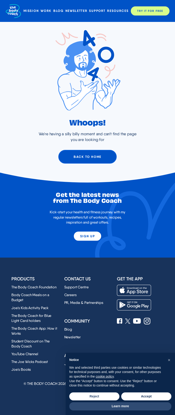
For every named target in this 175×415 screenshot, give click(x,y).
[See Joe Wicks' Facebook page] (119, 321)
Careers (70, 295)
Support (97, 11)
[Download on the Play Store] (134, 305)
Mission (31, 11)
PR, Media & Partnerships (83, 302)
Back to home (87, 157)
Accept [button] (146, 396)
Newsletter (76, 11)
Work (46, 11)
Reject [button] (94, 396)
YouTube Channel (24, 354)
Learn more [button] (120, 406)
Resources (118, 11)
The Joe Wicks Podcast (29, 362)
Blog (58, 11)
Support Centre (76, 287)
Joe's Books (21, 369)
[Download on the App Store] (134, 290)
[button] (169, 360)
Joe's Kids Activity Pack (30, 308)
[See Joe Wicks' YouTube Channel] (137, 321)
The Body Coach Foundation (34, 287)
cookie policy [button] (105, 376)
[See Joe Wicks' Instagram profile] (147, 321)
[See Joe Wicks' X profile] (127, 321)
